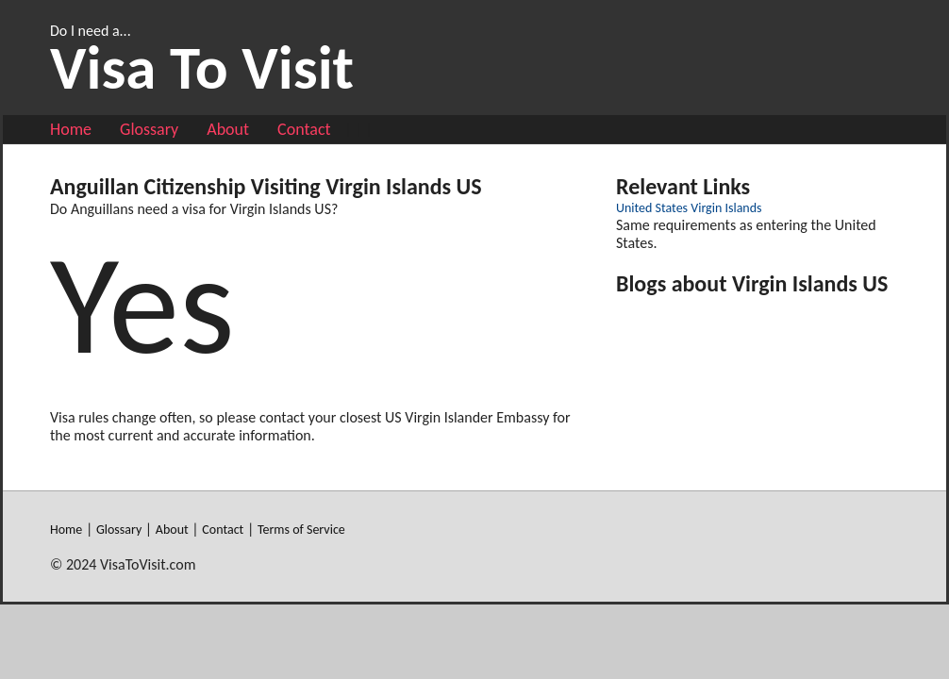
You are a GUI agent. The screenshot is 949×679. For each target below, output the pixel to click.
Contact (303, 129)
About (228, 129)
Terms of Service (301, 530)
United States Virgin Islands (689, 208)
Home (71, 129)
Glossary (149, 129)
